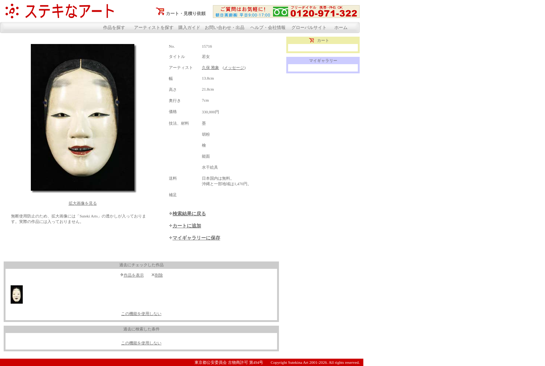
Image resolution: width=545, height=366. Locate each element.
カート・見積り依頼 (186, 13)
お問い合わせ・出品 (224, 27)
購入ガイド (189, 27)
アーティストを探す (154, 27)
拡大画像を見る (83, 203)
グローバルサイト (309, 27)
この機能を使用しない (141, 313)
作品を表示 (134, 275)
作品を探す (114, 27)
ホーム (341, 27)
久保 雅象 (210, 67)
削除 (159, 275)
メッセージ (234, 67)
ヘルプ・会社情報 (268, 27)
